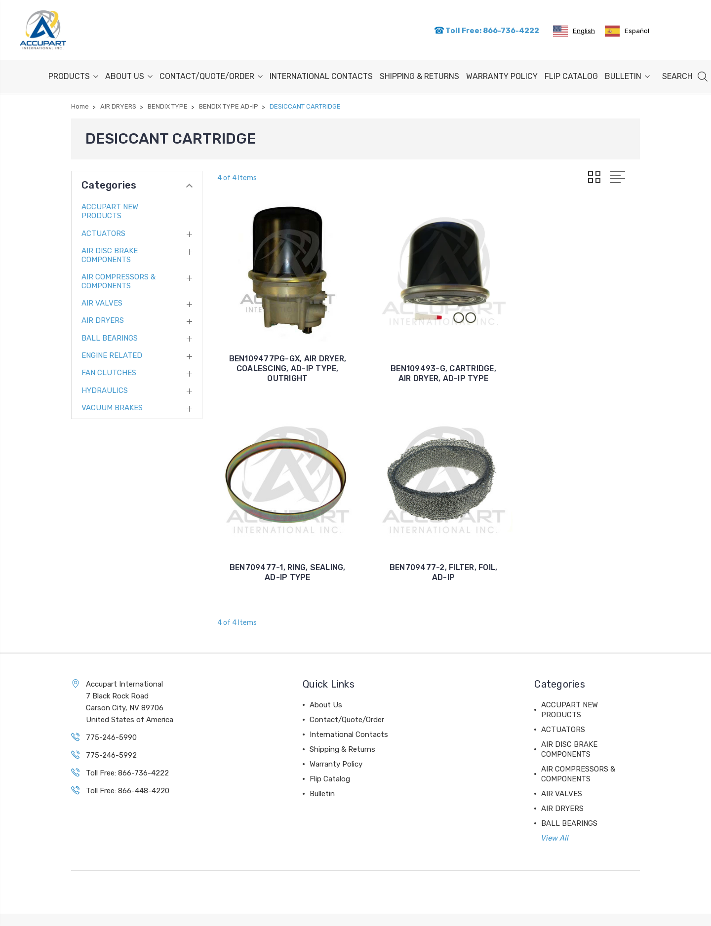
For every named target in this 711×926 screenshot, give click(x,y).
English (574, 31)
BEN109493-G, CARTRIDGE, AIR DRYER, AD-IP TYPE (428, 362)
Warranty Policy (502, 75)
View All (555, 815)
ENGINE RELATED (111, 354)
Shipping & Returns (419, 75)
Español (627, 31)
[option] (627, 31)
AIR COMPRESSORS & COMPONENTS (118, 280)
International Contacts (321, 75)
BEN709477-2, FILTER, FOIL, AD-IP (282, 550)
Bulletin (627, 75)
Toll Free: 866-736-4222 (486, 30)
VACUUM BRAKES (112, 406)
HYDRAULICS (104, 389)
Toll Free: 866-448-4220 (127, 768)
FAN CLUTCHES (108, 371)
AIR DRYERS (102, 319)
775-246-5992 (111, 733)
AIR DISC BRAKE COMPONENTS (109, 254)
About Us (129, 75)
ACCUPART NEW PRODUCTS (109, 210)
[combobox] (574, 31)
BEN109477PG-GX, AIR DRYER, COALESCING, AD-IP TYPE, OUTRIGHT (282, 357)
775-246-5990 (111, 715)
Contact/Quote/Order (211, 75)
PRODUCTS (73, 75)
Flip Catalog (571, 75)
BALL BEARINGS (109, 337)
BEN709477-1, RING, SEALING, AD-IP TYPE (574, 362)
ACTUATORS (103, 232)
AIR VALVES (101, 302)
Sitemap (151, 909)
